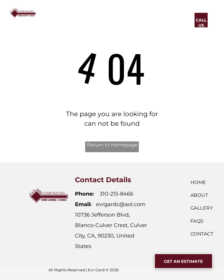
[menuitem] (68, 19)
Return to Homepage (112, 145)
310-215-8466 (116, 194)
